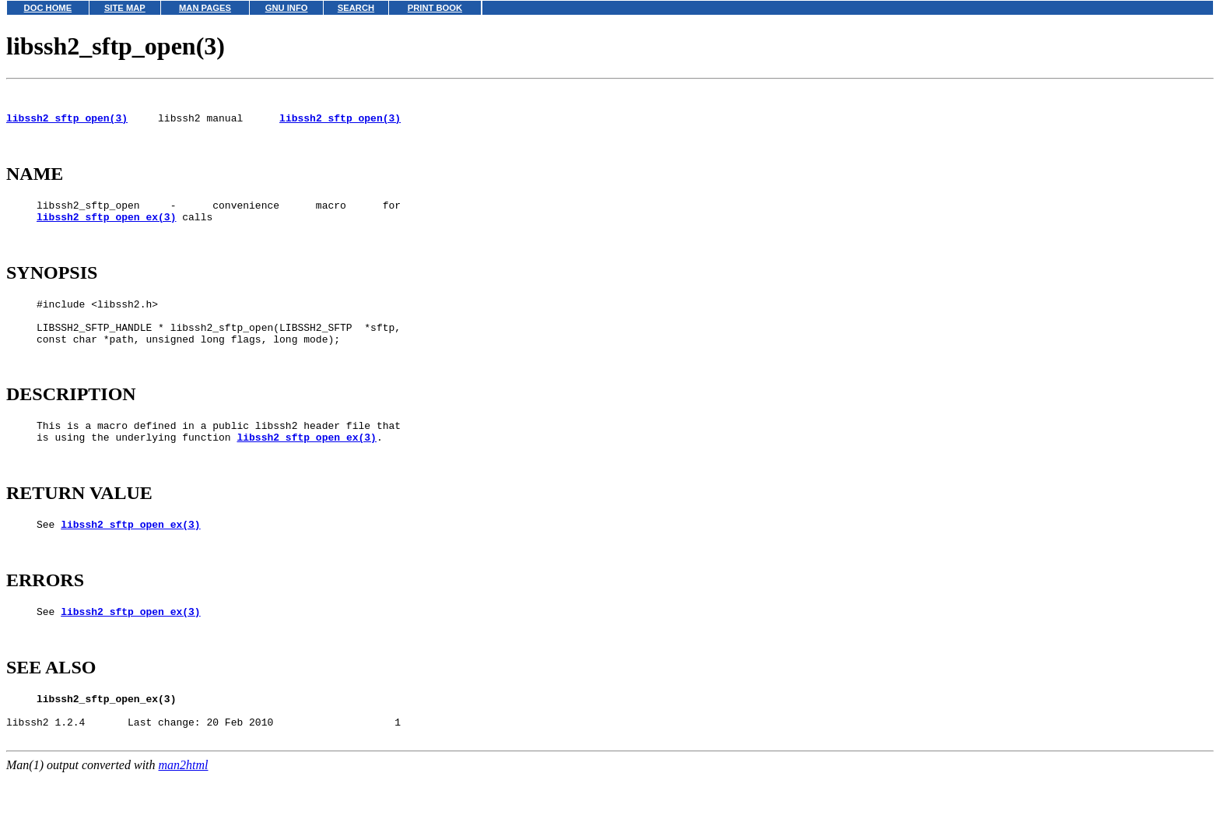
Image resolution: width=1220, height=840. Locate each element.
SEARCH (356, 7)
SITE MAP (124, 7)
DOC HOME (48, 7)
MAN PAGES (205, 7)
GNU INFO (286, 7)
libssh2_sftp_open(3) (67, 125)
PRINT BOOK (435, 7)
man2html (184, 832)
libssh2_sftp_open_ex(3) (106, 233)
